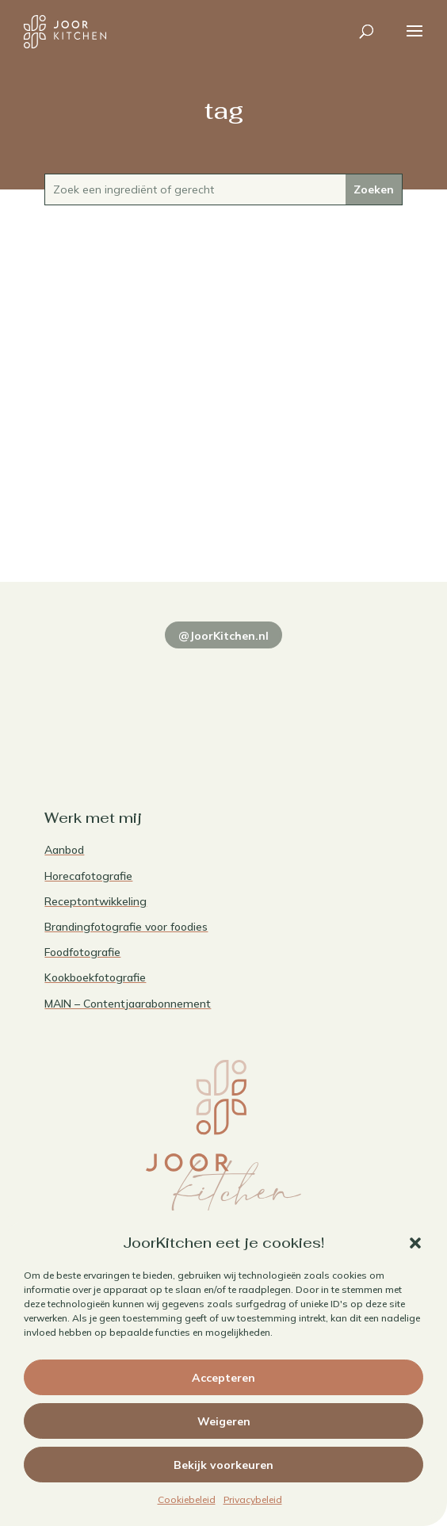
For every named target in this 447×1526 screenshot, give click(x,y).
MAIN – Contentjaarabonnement (127, 1003)
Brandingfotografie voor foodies (126, 927)
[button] (415, 1243)
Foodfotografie (82, 952)
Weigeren (223, 1421)
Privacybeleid (253, 1499)
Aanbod (64, 850)
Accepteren (223, 1378)
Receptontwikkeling (95, 901)
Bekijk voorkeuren (223, 1465)
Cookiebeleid (187, 1499)
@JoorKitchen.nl (223, 636)
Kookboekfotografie (95, 977)
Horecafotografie (88, 876)
